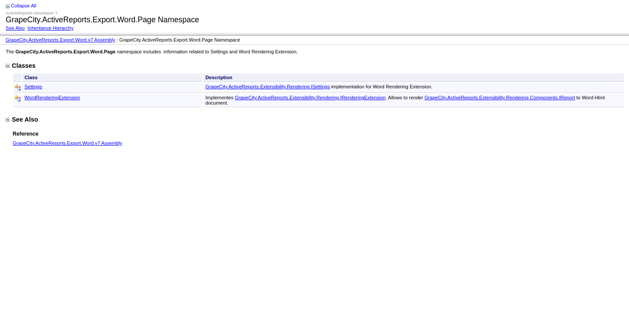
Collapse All (23, 5)
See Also (15, 28)
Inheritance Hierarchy (50, 28)
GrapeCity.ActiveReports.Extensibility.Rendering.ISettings (267, 86)
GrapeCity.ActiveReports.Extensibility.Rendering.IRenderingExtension (310, 97)
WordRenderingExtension (52, 97)
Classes (20, 65)
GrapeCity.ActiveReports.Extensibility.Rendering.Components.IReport (500, 97)
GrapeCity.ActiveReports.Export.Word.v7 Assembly (60, 39)
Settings (33, 86)
